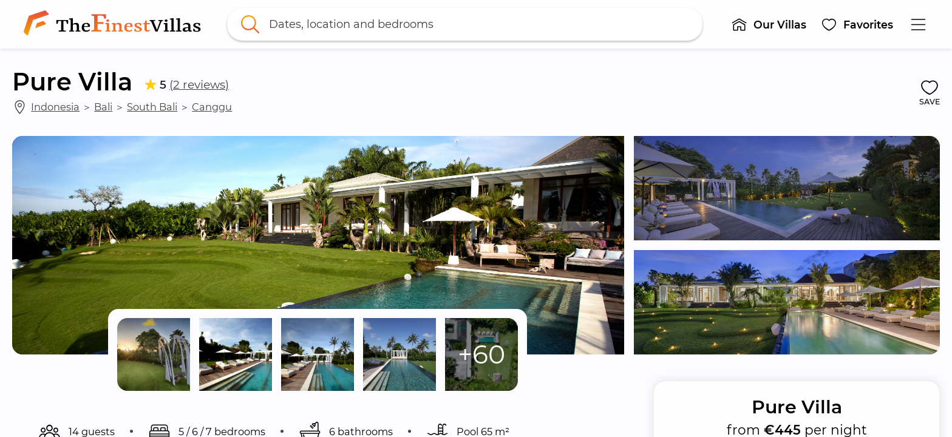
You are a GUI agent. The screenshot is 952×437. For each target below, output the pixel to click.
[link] (115, 24)
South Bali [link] (152, 107)
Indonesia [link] (55, 107)
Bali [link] (103, 107)
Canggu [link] (212, 107)
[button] (769, 24)
